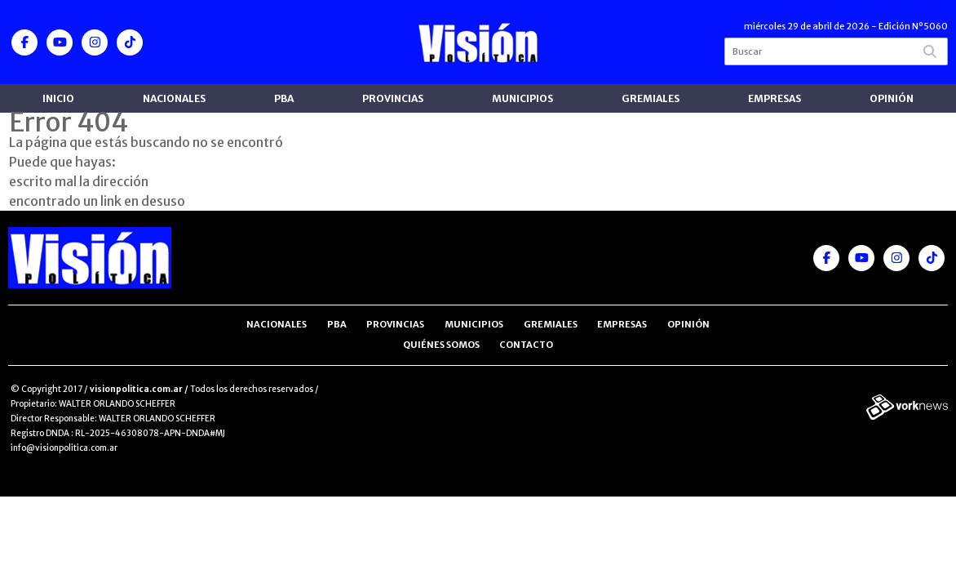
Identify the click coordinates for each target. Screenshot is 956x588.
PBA (284, 98)
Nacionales (174, 98)
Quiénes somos (441, 344)
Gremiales (650, 98)
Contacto (526, 344)
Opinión (892, 98)
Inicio (58, 98)
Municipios (522, 98)
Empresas (774, 98)
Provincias (392, 98)
